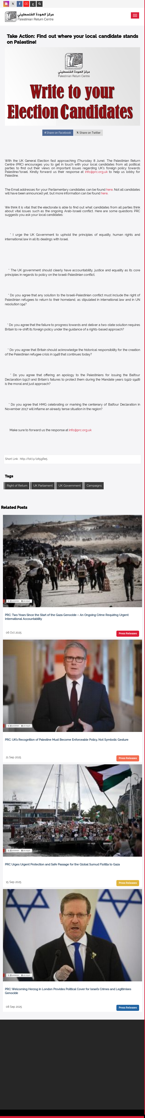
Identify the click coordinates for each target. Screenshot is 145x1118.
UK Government (70, 485)
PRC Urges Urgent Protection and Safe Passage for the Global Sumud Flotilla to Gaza (62, 864)
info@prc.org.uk (96, 172)
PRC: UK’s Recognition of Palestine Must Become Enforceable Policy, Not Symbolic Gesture (66, 739)
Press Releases (128, 633)
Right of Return (17, 485)
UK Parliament (43, 485)
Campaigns (94, 485)
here (109, 189)
